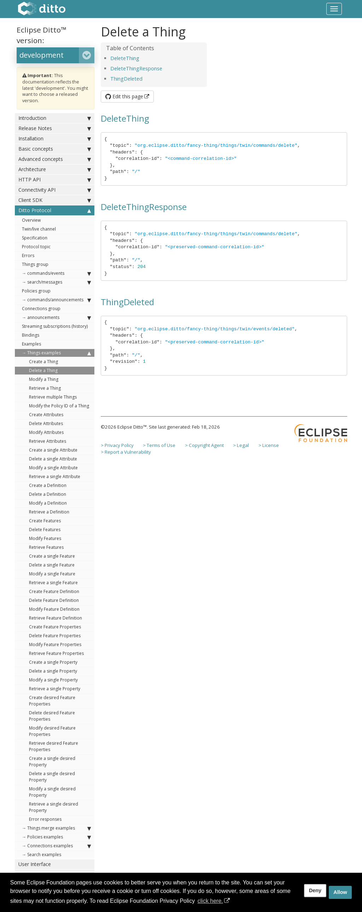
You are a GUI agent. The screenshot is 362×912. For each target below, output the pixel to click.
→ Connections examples (56, 846)
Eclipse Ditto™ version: (41, 35)
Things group (35, 264)
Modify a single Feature (52, 574)
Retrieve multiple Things (53, 397)
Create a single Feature (52, 556)
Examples (31, 344)
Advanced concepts (54, 159)
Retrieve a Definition (49, 512)
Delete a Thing (43, 370)
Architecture (54, 169)
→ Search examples (41, 855)
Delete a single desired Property (52, 777)
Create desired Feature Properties (52, 701)
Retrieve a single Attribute (54, 477)
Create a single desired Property (52, 761)
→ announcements (56, 317)
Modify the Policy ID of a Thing (59, 406)
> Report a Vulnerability (126, 452)
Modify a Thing (43, 379)
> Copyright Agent (204, 445)
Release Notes (54, 128)
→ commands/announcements (56, 300)
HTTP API (54, 179)
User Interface (34, 864)
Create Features (45, 521)
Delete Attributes (46, 423)
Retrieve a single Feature (53, 583)
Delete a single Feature (52, 565)
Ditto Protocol (54, 210)
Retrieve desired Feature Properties (53, 746)
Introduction (54, 118)
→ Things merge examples (56, 828)
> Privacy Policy (117, 445)
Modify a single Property (53, 680)
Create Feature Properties (55, 627)
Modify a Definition (48, 503)
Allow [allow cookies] (340, 892)
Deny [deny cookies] (315, 890)
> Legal (241, 445)
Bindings (30, 335)
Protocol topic (36, 247)
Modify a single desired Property (52, 792)
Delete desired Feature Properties (52, 716)
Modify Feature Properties (55, 644)
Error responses (45, 819)
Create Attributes (46, 415)
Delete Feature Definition (54, 600)
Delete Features (44, 530)
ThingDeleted (126, 78)
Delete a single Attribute (53, 459)
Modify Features (45, 538)
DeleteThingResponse (136, 68)
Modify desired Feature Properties (52, 731)
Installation (54, 138)
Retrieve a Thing (45, 388)
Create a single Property (53, 662)
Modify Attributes (46, 432)
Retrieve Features (46, 547)
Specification (34, 238)
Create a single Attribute (53, 450)
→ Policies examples (56, 837)
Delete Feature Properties (55, 636)
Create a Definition (47, 485)
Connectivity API (54, 189)
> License (268, 445)
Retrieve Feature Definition (55, 618)
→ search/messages (56, 282)
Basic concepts (54, 148)
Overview (31, 220)
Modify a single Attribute (53, 468)
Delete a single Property (53, 671)
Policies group (36, 291)
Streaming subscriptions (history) (55, 326)
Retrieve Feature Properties (56, 653)
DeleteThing (124, 58)
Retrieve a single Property (54, 689)
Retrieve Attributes (47, 441)
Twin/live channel (39, 229)
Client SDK (54, 200)
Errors (28, 255)
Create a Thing (43, 362)
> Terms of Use (159, 445)
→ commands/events (56, 273)
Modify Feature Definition (54, 609)
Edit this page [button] (124, 96)
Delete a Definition (47, 494)
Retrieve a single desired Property (53, 807)
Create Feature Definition (54, 591)
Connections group (41, 309)
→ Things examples (56, 353)
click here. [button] (210, 901)
